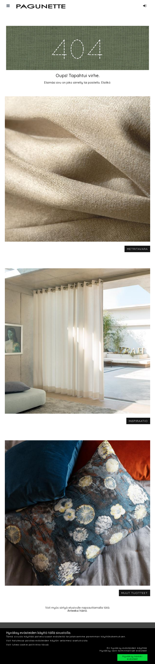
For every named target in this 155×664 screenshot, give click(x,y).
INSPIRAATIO (138, 421)
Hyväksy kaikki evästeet (132, 657)
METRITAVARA (137, 249)
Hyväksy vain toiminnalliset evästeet (123, 650)
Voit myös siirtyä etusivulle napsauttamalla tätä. (77, 607)
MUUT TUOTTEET (134, 593)
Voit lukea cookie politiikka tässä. (27, 644)
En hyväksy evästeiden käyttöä (127, 648)
